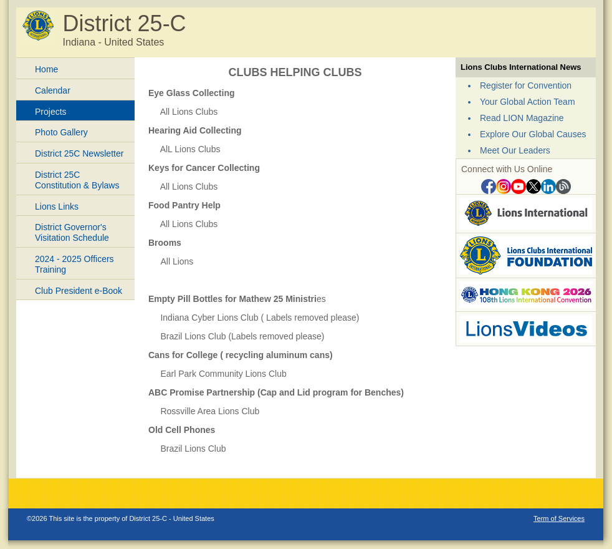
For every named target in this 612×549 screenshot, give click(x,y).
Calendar (52, 90)
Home (46, 69)
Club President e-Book (78, 291)
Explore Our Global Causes (533, 134)
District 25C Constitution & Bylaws (77, 180)
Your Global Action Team (527, 102)
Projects (51, 112)
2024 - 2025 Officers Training (74, 264)
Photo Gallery (61, 132)
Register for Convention (525, 85)
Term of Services (559, 518)
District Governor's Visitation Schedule (72, 232)
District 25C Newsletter (79, 153)
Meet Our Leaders (515, 150)
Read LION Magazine (522, 118)
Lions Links (57, 206)
